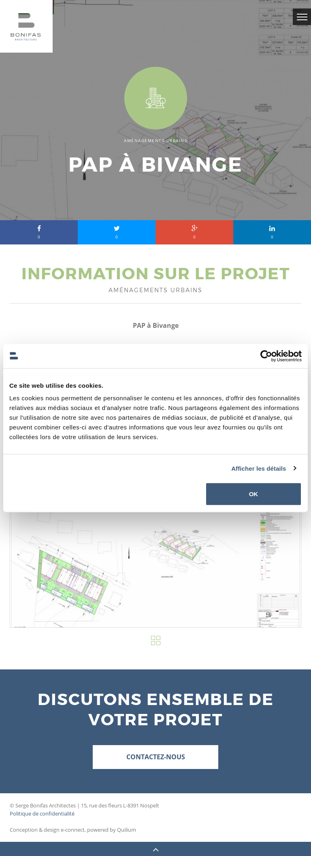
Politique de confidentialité (42, 813)
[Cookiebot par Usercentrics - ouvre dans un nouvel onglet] (266, 356)
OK (253, 494)
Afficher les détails (258, 468)
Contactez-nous (155, 756)
